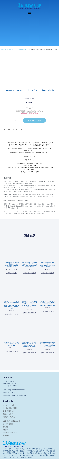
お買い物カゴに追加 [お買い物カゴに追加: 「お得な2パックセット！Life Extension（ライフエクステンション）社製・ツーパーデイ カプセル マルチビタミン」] (47, 273)
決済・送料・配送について (11, 421)
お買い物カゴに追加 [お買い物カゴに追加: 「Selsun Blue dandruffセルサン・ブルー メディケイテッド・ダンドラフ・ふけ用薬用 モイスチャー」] (47, 352)
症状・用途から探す (9, 411)
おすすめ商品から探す (10, 408)
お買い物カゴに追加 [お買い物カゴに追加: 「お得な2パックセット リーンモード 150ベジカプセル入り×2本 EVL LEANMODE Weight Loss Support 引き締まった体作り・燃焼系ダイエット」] (11, 314)
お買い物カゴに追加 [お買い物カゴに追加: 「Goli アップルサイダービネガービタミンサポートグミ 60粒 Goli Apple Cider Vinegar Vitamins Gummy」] (29, 273)
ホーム (2, 49)
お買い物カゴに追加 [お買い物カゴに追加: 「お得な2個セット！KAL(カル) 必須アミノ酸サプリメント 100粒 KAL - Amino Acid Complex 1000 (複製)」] (29, 352)
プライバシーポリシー (10, 433)
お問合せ (6, 430)
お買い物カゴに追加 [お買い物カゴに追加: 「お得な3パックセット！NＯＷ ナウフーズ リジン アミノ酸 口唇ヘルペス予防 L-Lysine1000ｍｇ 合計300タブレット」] (29, 312)
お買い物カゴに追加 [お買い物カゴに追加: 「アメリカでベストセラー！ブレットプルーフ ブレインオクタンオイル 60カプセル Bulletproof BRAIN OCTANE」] (47, 311)
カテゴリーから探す (9, 405)
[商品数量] (16, 120)
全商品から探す (8, 414)
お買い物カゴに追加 (34, 120)
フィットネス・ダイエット (23, 49)
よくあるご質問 (8, 424)
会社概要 (6, 427)
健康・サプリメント (10, 49)
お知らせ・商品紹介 (9, 417)
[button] (29, 12)
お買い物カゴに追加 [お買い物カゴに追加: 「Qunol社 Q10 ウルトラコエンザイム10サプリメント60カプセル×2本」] (11, 351)
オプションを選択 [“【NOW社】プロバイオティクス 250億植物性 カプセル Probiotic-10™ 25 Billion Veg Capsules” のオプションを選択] (11, 273)
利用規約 (6, 436)
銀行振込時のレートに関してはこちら (29, 113)
